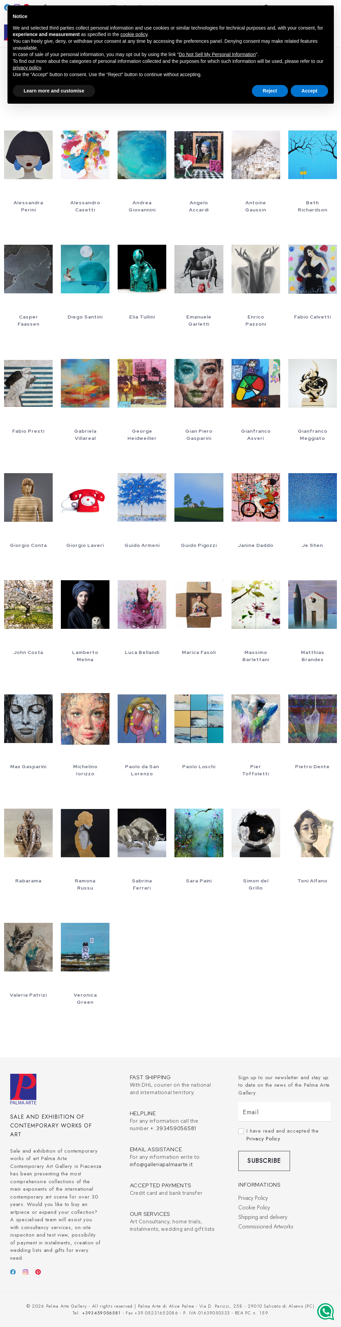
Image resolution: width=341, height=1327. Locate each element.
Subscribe (264, 1160)
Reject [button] (270, 90)
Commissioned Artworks (265, 1226)
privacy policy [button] (27, 67)
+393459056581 (101, 1313)
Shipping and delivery (262, 1217)
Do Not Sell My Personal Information (217, 54)
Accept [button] (310, 90)
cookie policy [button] (133, 34)
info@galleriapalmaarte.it (161, 1164)
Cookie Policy (254, 1207)
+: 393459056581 (173, 1128)
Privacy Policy (263, 1138)
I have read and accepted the (282, 1134)
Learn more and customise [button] (54, 90)
